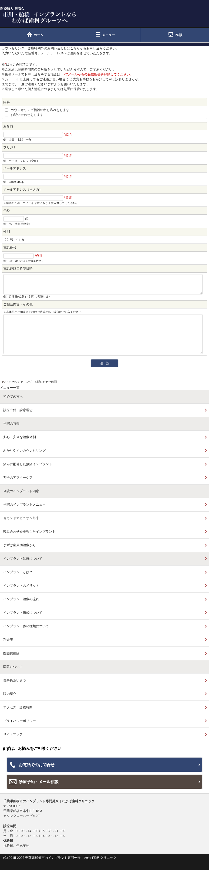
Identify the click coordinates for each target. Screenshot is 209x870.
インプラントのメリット (21, 585)
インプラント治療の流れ (21, 599)
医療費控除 (11, 653)
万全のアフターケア (18, 477)
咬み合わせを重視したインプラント (29, 531)
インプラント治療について (22, 558)
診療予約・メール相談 (38, 781)
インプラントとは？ (18, 572)
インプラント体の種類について (26, 626)
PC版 (178, 35)
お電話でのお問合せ (36, 764)
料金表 (8, 639)
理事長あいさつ (14, 680)
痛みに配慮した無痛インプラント (27, 464)
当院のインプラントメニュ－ (24, 504)
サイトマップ (13, 734)
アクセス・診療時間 (18, 707)
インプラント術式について (22, 612)
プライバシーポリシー (19, 721)
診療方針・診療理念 (18, 410)
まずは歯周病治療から (19, 545)
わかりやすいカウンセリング (24, 450)
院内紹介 (9, 694)
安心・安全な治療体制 (19, 437)
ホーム (38, 35)
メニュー (108, 35)
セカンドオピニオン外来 (21, 518)
